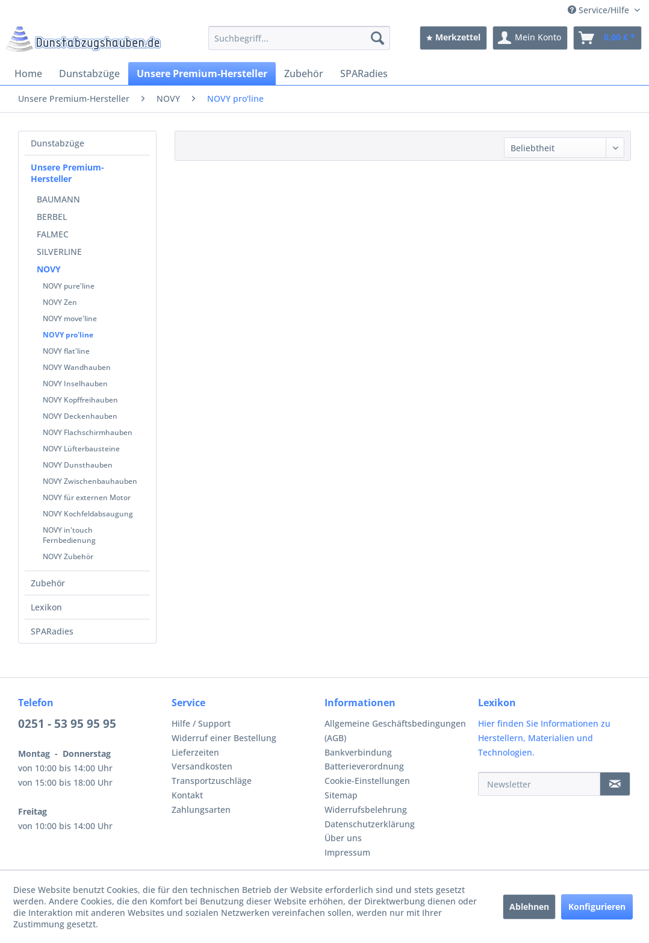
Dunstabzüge (57, 143)
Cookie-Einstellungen (367, 780)
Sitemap (341, 795)
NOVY (49, 269)
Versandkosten (202, 766)
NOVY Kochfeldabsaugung (88, 514)
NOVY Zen (60, 302)
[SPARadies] (364, 73)
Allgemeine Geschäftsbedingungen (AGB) (395, 731)
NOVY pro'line (68, 335)
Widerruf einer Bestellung (224, 738)
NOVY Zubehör (68, 556)
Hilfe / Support (201, 723)
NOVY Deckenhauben (80, 416)
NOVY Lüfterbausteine (81, 448)
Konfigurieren (597, 906)
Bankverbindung (358, 752)
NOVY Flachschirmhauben (87, 432)
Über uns (343, 838)
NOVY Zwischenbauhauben (90, 481)
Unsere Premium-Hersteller (67, 172)
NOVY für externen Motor (87, 497)
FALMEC (53, 234)
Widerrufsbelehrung (365, 809)
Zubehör (48, 583)
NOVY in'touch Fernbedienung (69, 535)
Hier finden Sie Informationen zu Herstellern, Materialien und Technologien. (544, 738)
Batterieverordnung (364, 766)
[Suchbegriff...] (299, 38)
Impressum (347, 852)
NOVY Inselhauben (75, 383)
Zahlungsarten (201, 809)
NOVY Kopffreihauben (80, 400)
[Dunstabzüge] (89, 73)
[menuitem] (299, 38)
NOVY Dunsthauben (78, 465)
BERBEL (52, 216)
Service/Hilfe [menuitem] (600, 10)
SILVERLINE (59, 251)
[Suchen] (377, 38)
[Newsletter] (539, 784)
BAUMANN (58, 199)
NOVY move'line (70, 318)
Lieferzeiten (195, 752)
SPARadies (52, 631)
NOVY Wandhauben (77, 367)
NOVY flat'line (66, 351)
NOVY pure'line (69, 286)
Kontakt (187, 795)
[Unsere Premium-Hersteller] (202, 73)
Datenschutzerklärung (369, 824)
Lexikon (46, 607)
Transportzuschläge (212, 780)
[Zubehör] (304, 73)
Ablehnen (529, 906)
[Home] (28, 73)
